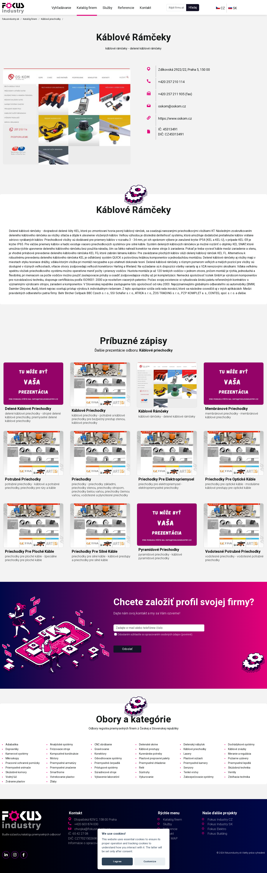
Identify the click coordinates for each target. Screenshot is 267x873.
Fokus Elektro (216, 829)
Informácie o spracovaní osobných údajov (96, 843)
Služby (107, 8)
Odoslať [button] (127, 663)
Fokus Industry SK (220, 824)
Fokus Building (217, 833)
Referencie (126, 8)
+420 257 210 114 (171, 82)
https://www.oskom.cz (175, 118)
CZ (220, 8)
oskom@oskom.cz (172, 106)
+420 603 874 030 (86, 824)
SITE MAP (170, 838)
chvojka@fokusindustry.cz (92, 829)
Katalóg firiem (87, 8)
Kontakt (145, 8)
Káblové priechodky (51, 19)
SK (232, 8)
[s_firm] (158, 642)
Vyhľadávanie (61, 8)
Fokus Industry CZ (220, 819)
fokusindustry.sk (10, 19)
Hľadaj (193, 7)
